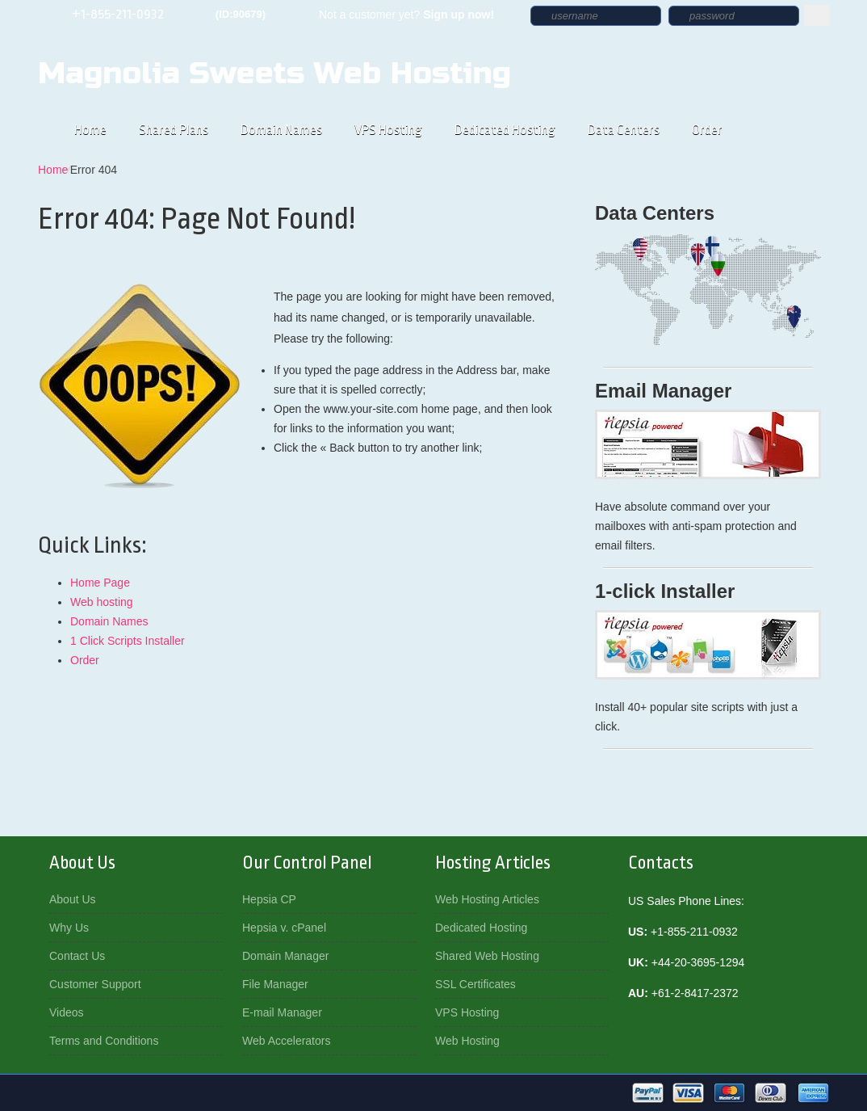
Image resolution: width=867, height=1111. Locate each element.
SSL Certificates (475, 984)
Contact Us (77, 955)
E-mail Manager (282, 1012)
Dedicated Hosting (504, 129)
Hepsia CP (269, 899)
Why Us (69, 927)
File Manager (275, 984)
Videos (66, 1012)
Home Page (100, 582)
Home (90, 129)
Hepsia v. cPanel (284, 927)
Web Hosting (467, 1040)
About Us (72, 899)
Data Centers (624, 129)
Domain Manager (285, 955)
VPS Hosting (388, 129)
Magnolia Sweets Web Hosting (274, 73)
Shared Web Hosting (487, 955)
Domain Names (281, 129)
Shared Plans (173, 129)
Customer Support (95, 984)
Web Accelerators (286, 1040)
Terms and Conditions (103, 1040)
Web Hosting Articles (487, 899)
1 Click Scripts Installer (127, 640)
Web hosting (101, 601)
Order (707, 129)
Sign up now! (458, 14)
